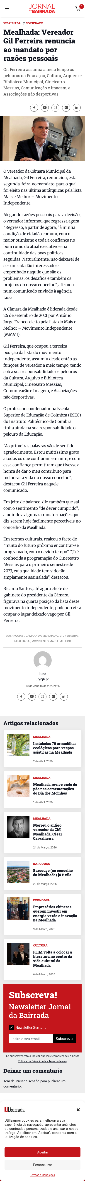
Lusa (42, 674)
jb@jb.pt (42, 679)
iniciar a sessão (27, 1081)
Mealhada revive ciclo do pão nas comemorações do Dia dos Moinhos (55, 788)
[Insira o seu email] (31, 1038)
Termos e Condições (42, 1175)
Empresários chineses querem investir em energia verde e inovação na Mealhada (55, 913)
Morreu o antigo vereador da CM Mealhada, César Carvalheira (47, 832)
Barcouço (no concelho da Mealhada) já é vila (53, 872)
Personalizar (42, 1165)
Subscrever (64, 1039)
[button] (78, 1109)
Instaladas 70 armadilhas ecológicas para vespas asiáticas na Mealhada (54, 748)
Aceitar (42, 1152)
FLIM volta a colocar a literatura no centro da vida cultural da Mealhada (52, 959)
